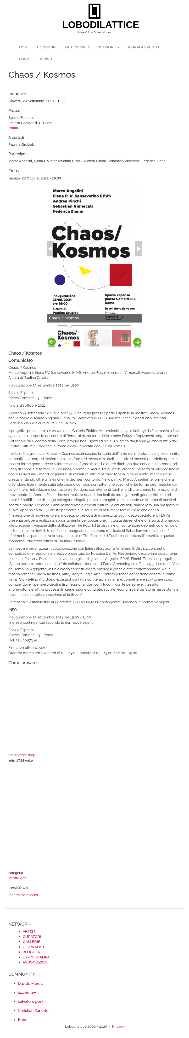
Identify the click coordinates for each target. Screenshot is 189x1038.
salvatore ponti (31, 1001)
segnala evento (143, 47)
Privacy (118, 1026)
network (108, 47)
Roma (13, 128)
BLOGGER (31, 952)
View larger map (21, 755)
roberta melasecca (23, 895)
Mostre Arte (17, 878)
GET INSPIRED (77, 47)
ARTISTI (29, 931)
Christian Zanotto (33, 1010)
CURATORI (32, 936)
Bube (23, 1019)
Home (24, 47)
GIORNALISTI (34, 947)
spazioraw (27, 992)
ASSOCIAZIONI (35, 962)
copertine (47, 47)
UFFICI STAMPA (36, 957)
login (24, 59)
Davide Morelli (31, 983)
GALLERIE (31, 942)
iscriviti (46, 59)
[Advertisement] (94, 817)
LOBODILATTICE (96, 24)
